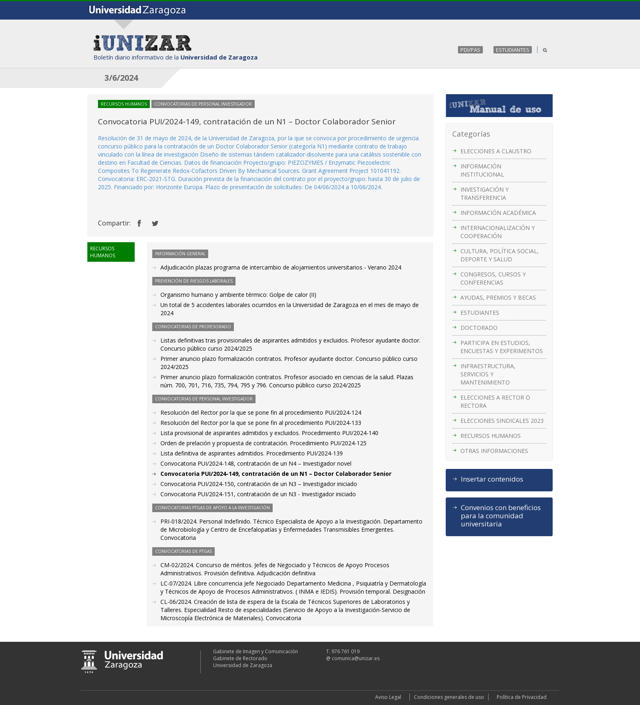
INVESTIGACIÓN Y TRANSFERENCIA (484, 193)
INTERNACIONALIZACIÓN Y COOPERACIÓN (497, 232)
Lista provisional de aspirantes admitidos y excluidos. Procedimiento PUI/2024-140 (269, 433)
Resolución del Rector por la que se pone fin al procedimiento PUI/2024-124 (260, 412)
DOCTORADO (479, 328)
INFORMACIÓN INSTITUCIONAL (482, 170)
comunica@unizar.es (356, 658)
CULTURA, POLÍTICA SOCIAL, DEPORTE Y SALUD (499, 255)
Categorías (471, 134)
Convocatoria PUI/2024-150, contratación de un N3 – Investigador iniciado (258, 484)
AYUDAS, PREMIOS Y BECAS (498, 297)
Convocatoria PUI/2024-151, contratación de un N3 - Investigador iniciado (258, 494)
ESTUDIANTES (512, 49)
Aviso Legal (388, 697)
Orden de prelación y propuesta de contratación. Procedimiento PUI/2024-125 (263, 443)
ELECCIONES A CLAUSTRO (495, 151)
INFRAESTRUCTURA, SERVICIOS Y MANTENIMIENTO (488, 374)
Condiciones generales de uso (449, 697)
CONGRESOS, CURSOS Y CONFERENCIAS (493, 278)
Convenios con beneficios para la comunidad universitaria (501, 516)
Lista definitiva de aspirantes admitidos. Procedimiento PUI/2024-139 (251, 453)
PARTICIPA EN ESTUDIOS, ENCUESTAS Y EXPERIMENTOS (501, 347)
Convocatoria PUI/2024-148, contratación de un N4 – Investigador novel (255, 463)
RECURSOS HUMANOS (490, 436)
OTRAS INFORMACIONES (494, 451)
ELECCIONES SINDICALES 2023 (502, 420)
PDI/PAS (470, 49)
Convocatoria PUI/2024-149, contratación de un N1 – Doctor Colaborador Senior (275, 473)
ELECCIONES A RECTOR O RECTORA (495, 401)
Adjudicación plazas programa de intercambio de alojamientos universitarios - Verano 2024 (280, 267)
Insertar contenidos (492, 479)
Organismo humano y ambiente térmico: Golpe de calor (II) (238, 294)
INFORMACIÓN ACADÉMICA (498, 213)
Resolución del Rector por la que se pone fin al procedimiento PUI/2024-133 (260, 423)
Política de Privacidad (522, 697)
